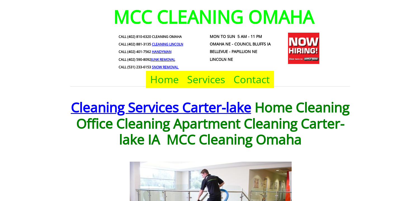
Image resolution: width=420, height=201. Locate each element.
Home (164, 79)
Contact (251, 79)
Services (206, 79)
